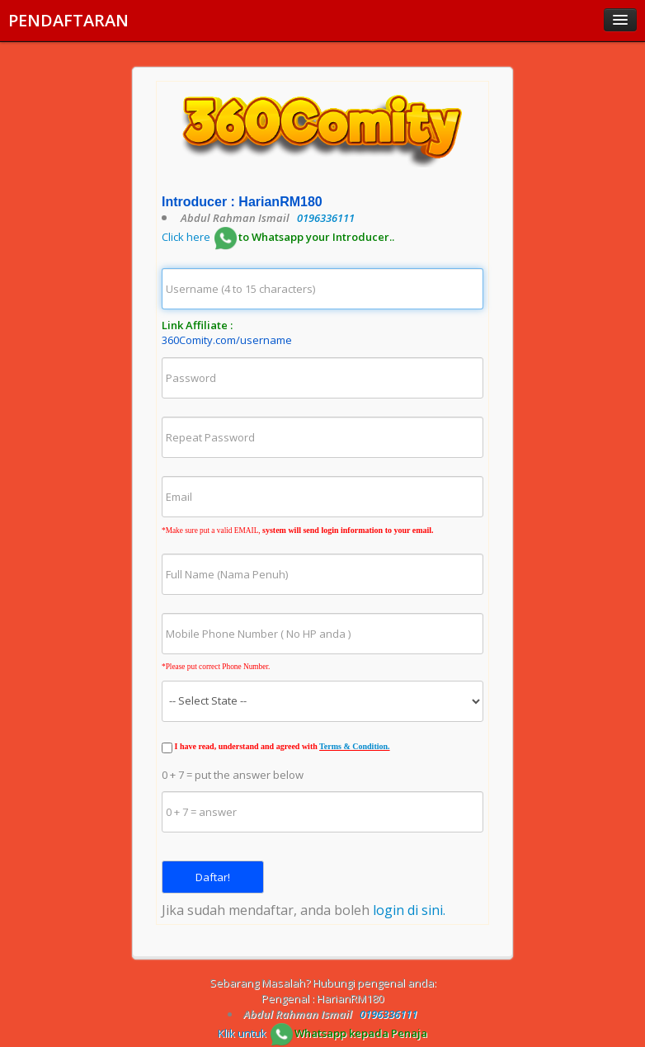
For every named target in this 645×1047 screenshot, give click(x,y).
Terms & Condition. (354, 746)
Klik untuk (322, 1033)
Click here (278, 236)
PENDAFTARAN (68, 20)
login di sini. (409, 910)
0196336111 (326, 217)
